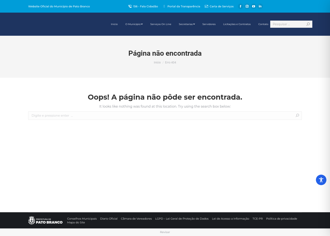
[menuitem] (114, 24)
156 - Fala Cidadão (143, 6)
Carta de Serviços (219, 6)
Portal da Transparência (181, 6)
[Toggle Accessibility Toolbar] (321, 180)
